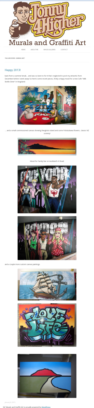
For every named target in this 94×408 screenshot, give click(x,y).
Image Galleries (49, 50)
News (23, 50)
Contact (64, 50)
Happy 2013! (13, 70)
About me (34, 50)
